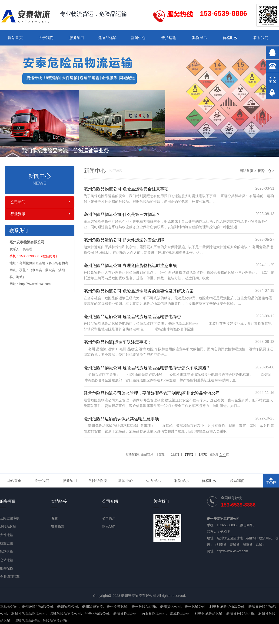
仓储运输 (6, 560)
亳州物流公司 (67, 606)
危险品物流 (97, 481)
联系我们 (260, 38)
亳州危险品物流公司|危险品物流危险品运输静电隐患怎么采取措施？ (147, 367)
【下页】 (189, 454)
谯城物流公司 (180, 613)
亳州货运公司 (170, 606)
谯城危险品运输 (26, 620)
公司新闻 (17, 202)
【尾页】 (203, 454)
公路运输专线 (10, 518)
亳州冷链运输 (117, 606)
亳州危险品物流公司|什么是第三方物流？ (122, 214)
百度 (54, 518)
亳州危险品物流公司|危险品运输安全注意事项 (126, 189)
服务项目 (76, 38)
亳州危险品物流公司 (37, 606)
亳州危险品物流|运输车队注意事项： (118, 342)
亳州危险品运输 (144, 606)
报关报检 (6, 568)
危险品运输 (107, 38)
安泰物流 (57, 526)
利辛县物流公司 (97, 613)
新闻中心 (138, 38)
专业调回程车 (10, 576)
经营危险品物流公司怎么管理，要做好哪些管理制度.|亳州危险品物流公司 (152, 393)
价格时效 (230, 38)
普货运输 (168, 38)
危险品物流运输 (55, 620)
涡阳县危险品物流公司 (28, 613)
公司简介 (108, 518)
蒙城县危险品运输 (240, 613)
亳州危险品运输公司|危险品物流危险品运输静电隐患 (132, 316)
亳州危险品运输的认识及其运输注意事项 (121, 418)
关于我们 (46, 38)
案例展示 (199, 38)
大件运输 (6, 535)
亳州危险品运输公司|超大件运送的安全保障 (124, 240)
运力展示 (153, 481)
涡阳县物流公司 (153, 613)
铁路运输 (6, 551)
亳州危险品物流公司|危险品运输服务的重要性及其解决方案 (139, 291)
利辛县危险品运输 (209, 613)
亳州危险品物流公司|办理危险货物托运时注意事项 (130, 265)
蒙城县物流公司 (125, 613)
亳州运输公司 (195, 606)
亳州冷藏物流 (92, 606)
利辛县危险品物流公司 (226, 606)
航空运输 (6, 543)
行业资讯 (17, 214)
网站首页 (15, 38)
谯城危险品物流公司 (65, 613)
